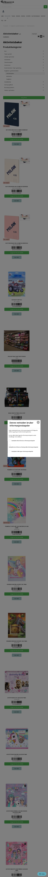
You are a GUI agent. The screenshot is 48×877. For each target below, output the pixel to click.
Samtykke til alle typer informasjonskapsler (22, 451)
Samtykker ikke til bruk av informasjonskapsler (23, 440)
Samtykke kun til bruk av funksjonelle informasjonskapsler (23, 447)
